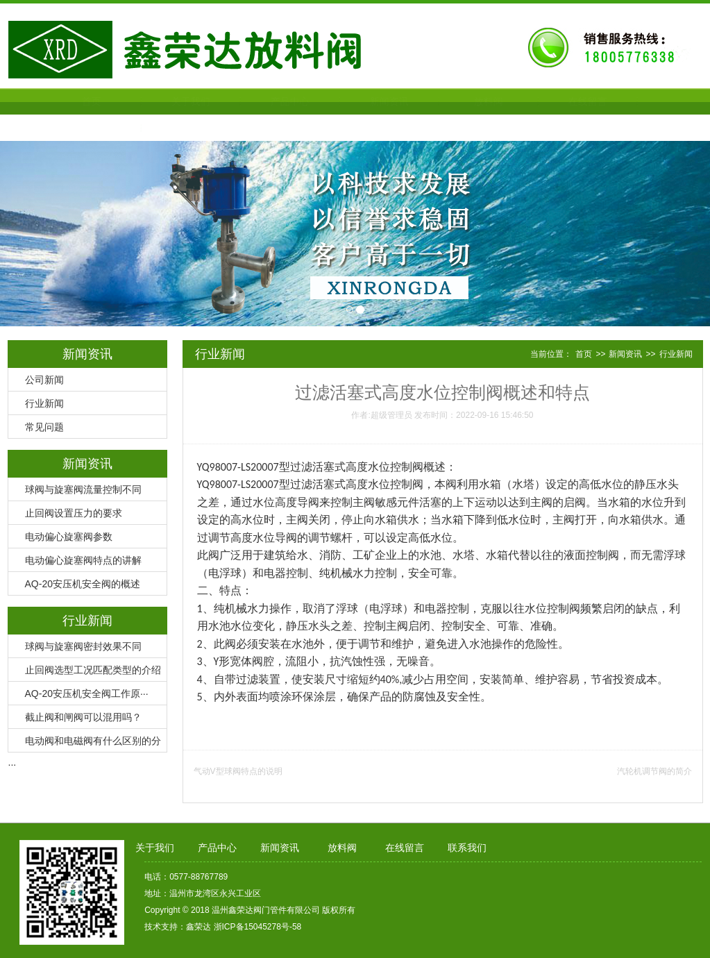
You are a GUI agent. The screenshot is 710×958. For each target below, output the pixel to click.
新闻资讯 (355, 101)
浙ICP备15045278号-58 (258, 927)
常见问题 (44, 426)
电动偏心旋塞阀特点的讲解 (83, 560)
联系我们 (57, 127)
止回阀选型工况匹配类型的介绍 (93, 669)
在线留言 (553, 101)
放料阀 (454, 101)
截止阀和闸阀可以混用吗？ (83, 717)
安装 (269, 644)
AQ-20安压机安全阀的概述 (82, 583)
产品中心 (256, 101)
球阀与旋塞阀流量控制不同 (83, 489)
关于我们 (156, 101)
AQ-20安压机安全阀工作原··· (87, 693)
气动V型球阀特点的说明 (238, 771)
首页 (57, 101)
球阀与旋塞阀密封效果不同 (83, 646)
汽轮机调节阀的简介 (654, 771)
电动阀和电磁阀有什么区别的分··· (84, 744)
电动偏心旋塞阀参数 (68, 536)
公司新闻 (44, 379)
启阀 (575, 502)
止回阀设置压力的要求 (73, 513)
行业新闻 (44, 403)
